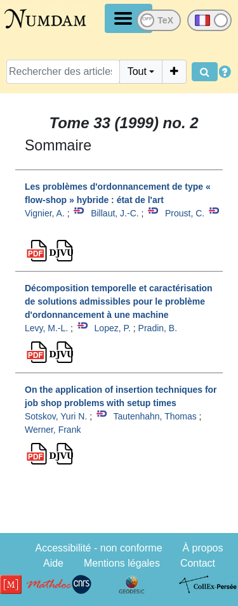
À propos (202, 548)
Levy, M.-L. (46, 328)
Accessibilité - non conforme (98, 548)
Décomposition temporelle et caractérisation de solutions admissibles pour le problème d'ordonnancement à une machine (119, 301)
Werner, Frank (53, 430)
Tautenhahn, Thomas (154, 416)
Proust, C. (184, 213)
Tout (137, 71)
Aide (53, 563)
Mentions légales (122, 563)
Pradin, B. (157, 328)
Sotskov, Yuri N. (56, 416)
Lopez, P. (113, 328)
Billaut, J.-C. (114, 213)
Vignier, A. (45, 213)
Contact (197, 563)
